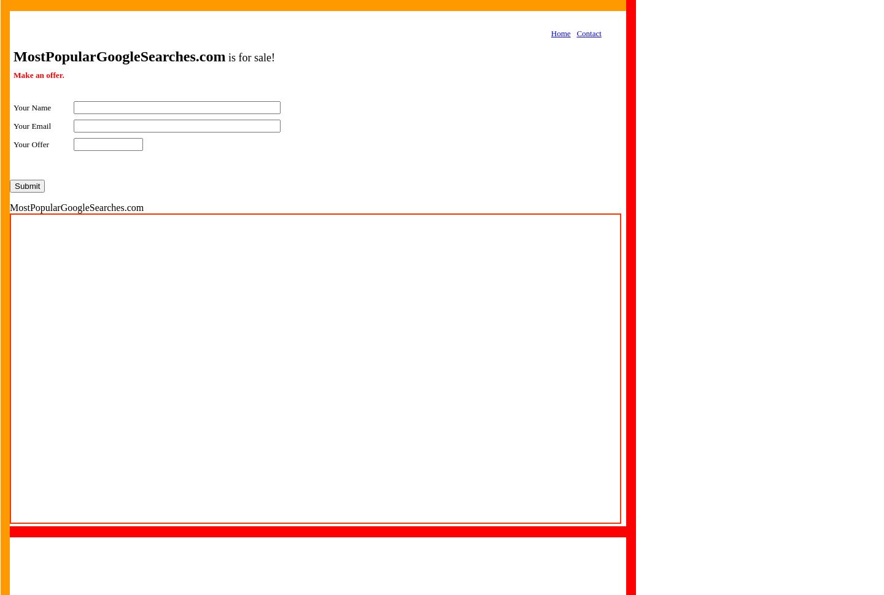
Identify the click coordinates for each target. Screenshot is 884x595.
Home (561, 33)
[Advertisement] (716, 194)
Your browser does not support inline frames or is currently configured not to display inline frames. (315, 368)
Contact (588, 33)
